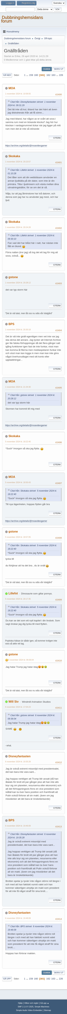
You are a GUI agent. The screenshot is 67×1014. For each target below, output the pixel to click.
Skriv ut (58, 69)
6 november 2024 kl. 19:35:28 (18, 761)
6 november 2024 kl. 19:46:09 (18, 826)
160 (36, 75)
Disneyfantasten (19, 756)
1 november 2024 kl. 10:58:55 (18, 94)
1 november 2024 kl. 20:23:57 (18, 162)
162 (48, 75)
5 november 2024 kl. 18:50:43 (18, 482)
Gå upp (7, 979)
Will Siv (13, 701)
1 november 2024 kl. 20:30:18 (18, 329)
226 (61, 75)
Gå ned (7, 75)
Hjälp (20, 1003)
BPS (11, 324)
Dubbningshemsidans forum (22, 19)
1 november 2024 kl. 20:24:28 (18, 227)
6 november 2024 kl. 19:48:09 (18, 918)
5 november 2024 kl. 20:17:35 (18, 599)
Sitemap (47, 1010)
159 (31, 75)
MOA (11, 88)
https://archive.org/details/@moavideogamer (26, 145)
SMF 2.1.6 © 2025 (25, 1007)
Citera (55, 138)
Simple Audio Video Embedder (29, 1010)
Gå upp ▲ (44, 1003)
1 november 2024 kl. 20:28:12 (18, 283)
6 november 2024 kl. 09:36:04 (21, 660)
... (27, 75)
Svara (46, 69)
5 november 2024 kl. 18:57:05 (18, 537)
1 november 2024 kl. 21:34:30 (18, 387)
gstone (13, 277)
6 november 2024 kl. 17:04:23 (18, 707)
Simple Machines (42, 1007)
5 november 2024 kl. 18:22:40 (18, 441)
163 (53, 75)
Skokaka (14, 156)
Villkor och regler (31, 1003)
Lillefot (13, 593)
